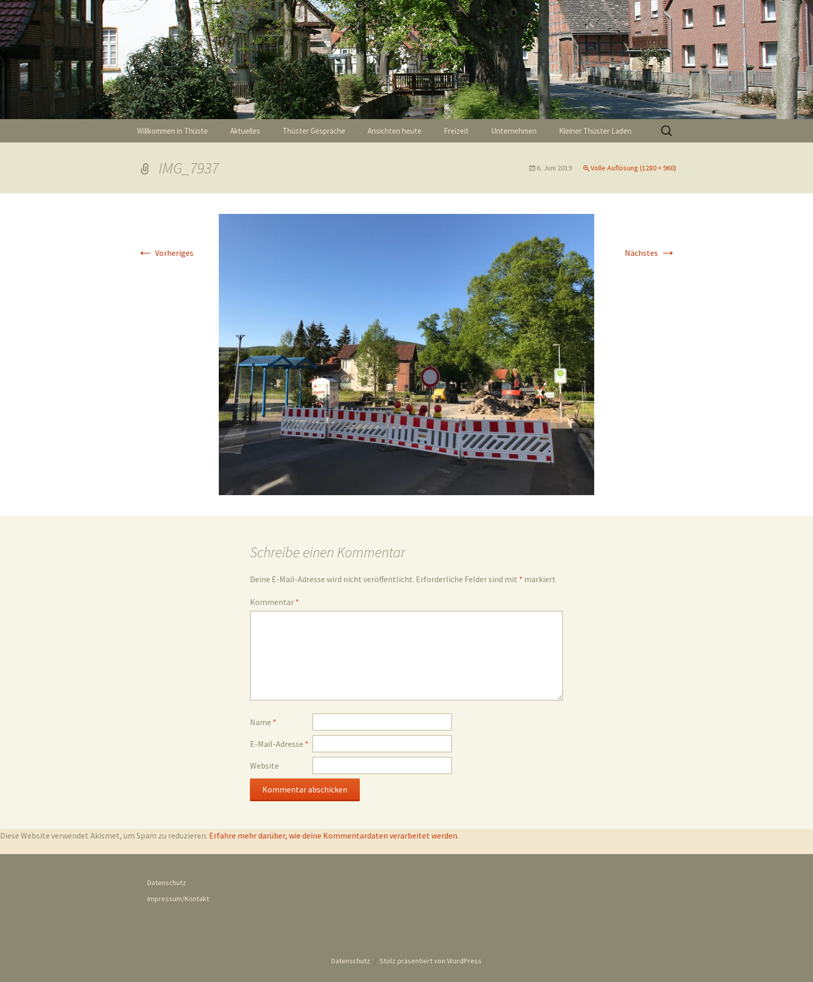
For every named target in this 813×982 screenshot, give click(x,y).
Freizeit (456, 131)
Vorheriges (165, 253)
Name (263, 722)
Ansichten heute (395, 131)
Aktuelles (245, 131)
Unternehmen (514, 131)
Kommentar (274, 602)
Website (264, 765)
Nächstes (650, 253)
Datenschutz (166, 882)
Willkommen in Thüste (172, 131)
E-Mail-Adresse (279, 744)
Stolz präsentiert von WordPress (431, 960)
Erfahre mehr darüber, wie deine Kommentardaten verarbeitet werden (333, 835)
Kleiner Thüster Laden (595, 131)
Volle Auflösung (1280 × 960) (633, 167)
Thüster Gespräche (314, 131)
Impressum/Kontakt (178, 898)
